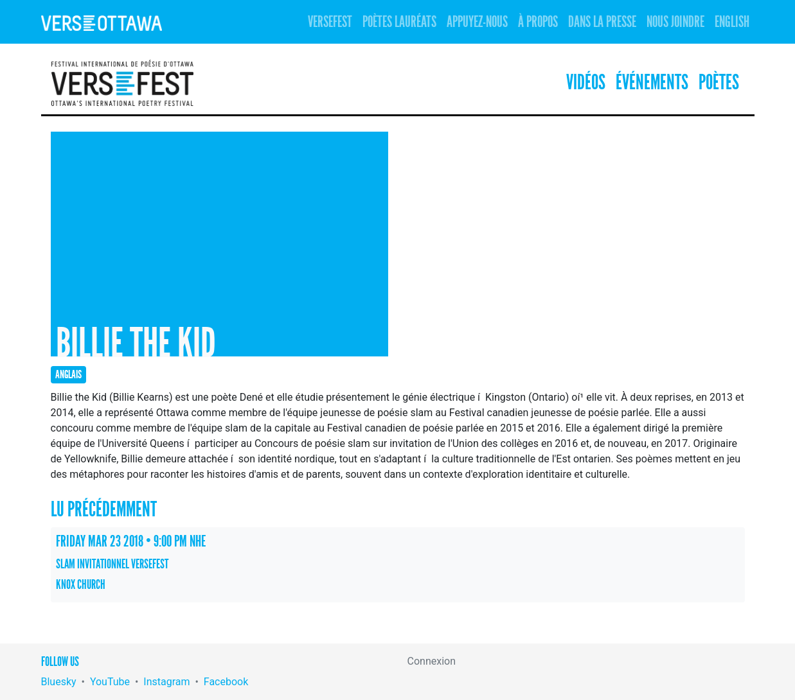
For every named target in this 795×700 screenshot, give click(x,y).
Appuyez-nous (477, 22)
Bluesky (58, 682)
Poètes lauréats (399, 22)
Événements (652, 82)
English (732, 22)
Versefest (330, 22)
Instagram (166, 682)
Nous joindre (675, 22)
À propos (538, 22)
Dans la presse (602, 22)
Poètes (719, 82)
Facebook (226, 682)
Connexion (431, 661)
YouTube (110, 682)
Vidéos (585, 82)
